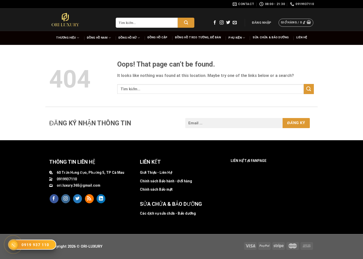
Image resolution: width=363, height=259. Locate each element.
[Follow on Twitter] (228, 22)
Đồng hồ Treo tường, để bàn (198, 37)
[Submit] (186, 23)
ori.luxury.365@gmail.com (78, 185)
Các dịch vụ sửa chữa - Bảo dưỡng (168, 213)
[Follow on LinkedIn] (101, 198)
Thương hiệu (67, 37)
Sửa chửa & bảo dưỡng (271, 37)
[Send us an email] (235, 22)
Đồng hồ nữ (129, 37)
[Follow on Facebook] (215, 22)
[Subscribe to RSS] (89, 198)
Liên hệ (301, 37)
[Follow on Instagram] (222, 22)
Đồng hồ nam (99, 37)
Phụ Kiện (236, 37)
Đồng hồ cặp (157, 37)
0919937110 (67, 179)
